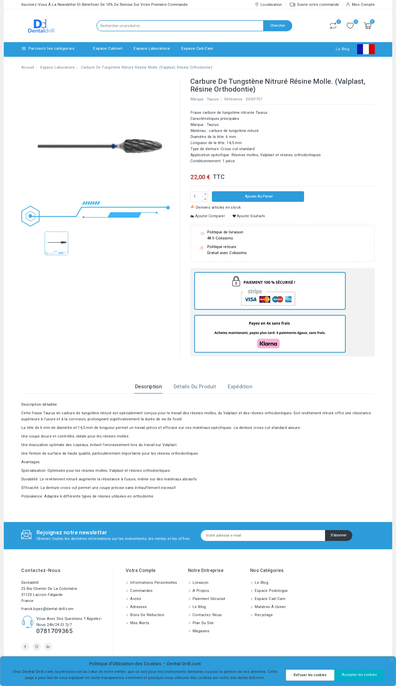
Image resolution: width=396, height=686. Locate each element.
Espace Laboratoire (152, 48)
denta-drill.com (251, 677)
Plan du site (202, 623)
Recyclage (263, 615)
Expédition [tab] (240, 386)
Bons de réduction (146, 615)
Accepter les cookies (359, 674)
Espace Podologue (271, 590)
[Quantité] (196, 196)
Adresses (138, 607)
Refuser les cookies (310, 675)
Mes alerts (139, 623)
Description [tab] (148, 386)
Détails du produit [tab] (195, 386)
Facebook (25, 647)
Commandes (141, 590)
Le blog (198, 607)
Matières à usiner (270, 607)
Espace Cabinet (107, 48)
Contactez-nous (41, 570)
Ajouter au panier (258, 196)
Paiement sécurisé (208, 598)
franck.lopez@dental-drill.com (47, 609)
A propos (200, 590)
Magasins (200, 631)
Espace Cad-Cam (197, 48)
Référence (233, 99)
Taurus (213, 99)
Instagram (37, 647)
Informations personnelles (153, 582)
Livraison (200, 582)
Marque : (198, 99)
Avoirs (135, 598)
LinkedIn (48, 647)
